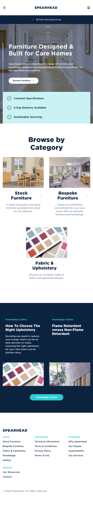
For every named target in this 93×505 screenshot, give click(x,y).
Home (6, 437)
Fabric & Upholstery (14, 451)
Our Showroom (11, 472)
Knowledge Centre (46, 397)
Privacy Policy (43, 451)
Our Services (75, 455)
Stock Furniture (12, 441)
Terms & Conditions (46, 446)
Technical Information (47, 441)
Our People (74, 446)
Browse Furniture (21, 80)
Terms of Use (42, 455)
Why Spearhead (77, 441)
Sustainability (76, 451)
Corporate (74, 437)
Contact (7, 477)
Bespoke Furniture (13, 446)
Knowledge (9, 455)
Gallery (7, 460)
